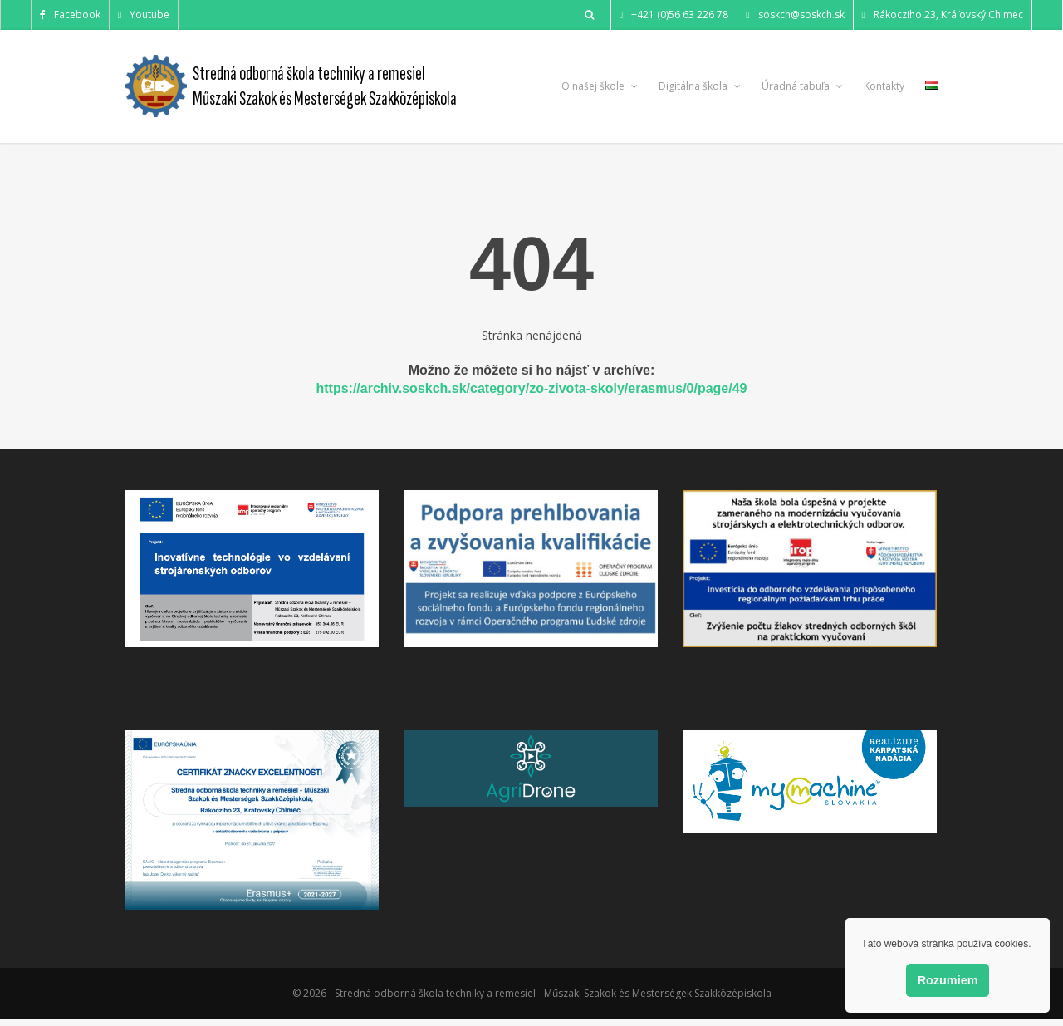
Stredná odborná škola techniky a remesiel (309, 73)
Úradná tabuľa (802, 86)
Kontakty (884, 86)
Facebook (70, 14)
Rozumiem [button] (948, 980)
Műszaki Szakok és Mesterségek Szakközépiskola (325, 98)
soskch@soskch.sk (795, 14)
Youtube (143, 14)
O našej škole (599, 86)
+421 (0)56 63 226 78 (674, 14)
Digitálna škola (700, 86)
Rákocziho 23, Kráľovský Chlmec (942, 14)
